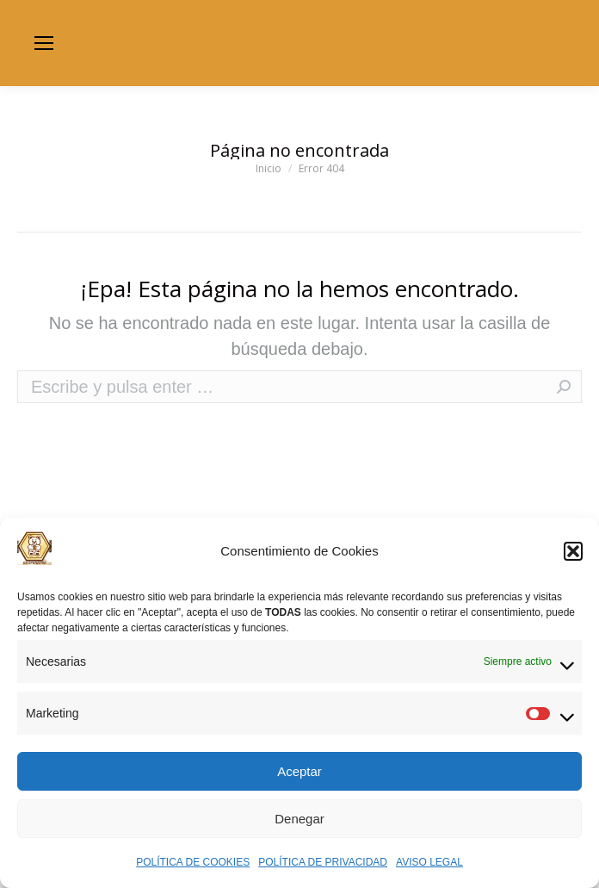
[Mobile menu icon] (44, 43)
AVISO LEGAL (429, 862)
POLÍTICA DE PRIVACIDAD (322, 862)
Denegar (299, 818)
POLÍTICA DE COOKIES (193, 862)
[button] (573, 551)
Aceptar (299, 771)
